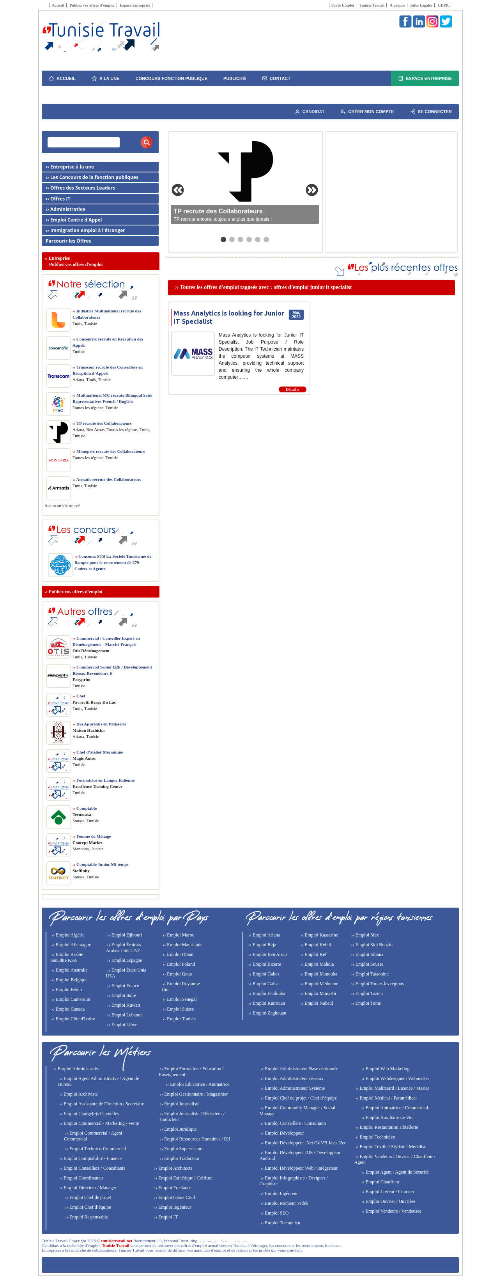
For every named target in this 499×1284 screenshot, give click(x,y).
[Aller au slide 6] (266, 239)
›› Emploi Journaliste (179, 1104)
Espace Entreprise (135, 5)
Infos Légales (421, 5)
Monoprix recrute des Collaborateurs (109, 451)
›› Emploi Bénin (66, 989)
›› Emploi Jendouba (266, 993)
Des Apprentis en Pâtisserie (99, 724)
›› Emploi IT (165, 1217)
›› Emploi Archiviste (78, 1094)
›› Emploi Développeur (281, 1133)
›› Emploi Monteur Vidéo (283, 1203)
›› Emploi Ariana (263, 935)
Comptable (85, 808)
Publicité (234, 78)
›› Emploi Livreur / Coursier (387, 1191)
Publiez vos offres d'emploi (75, 591)
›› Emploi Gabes (263, 974)
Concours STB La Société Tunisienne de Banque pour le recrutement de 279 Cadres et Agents (112, 562)
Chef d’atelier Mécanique (98, 752)
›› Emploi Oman (177, 954)
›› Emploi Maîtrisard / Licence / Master (391, 1088)
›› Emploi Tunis (365, 1003)
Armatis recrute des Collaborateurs (107, 479)
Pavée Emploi (342, 5)
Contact (276, 78)
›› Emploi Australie (69, 970)
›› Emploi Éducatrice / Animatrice (197, 1084)
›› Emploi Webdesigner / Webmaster (394, 1078)
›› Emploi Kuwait (123, 1005)
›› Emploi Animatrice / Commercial (394, 1107)
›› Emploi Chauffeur (380, 1182)
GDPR (443, 5)
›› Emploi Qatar (176, 974)
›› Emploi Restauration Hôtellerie (386, 1127)
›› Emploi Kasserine (318, 935)
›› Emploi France (122, 985)
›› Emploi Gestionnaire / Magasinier (193, 1094)
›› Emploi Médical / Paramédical (385, 1098)
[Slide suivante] (312, 190)
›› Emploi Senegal (178, 999)
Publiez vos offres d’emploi (91, 5)
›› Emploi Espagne (124, 960)
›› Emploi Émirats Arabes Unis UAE (123, 947)
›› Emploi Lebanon (124, 1015)
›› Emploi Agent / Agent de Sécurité (394, 1172)
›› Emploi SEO (273, 1213)
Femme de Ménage (92, 836)
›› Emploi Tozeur (366, 993)
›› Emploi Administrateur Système (292, 1088)
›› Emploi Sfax (364, 935)
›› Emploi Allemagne (70, 944)
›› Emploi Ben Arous (267, 954)
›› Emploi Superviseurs (181, 1148)
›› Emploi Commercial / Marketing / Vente (98, 1123)
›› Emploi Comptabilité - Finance (90, 1158)
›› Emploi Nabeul (316, 1003)
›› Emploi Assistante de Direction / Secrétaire (101, 1104)
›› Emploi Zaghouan (266, 1013)
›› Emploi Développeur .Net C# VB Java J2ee (302, 1143)
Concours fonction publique (171, 78)
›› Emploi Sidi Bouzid (371, 944)
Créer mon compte (367, 111)
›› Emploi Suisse (177, 1009)
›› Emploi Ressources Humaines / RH (194, 1139)
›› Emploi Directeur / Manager (87, 1187)
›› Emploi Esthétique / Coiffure (182, 1178)
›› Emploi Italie (121, 995)
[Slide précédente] (178, 190)
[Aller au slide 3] (240, 239)
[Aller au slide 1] (223, 239)
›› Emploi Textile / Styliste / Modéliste (391, 1146)
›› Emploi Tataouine (369, 974)
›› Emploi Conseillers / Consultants (91, 1168)
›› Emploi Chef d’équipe (87, 1207)
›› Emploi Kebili (315, 944)
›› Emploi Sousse (367, 964)
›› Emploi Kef (312, 954)
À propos (397, 5)
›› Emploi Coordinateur (80, 1178)
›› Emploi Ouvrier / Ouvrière (388, 1201)
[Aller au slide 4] (249, 239)
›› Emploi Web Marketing (385, 1068)
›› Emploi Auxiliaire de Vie (386, 1117)
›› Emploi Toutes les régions (377, 983)
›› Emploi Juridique (177, 1129)
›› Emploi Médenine (318, 983)
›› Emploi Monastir (317, 993)
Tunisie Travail (371, 5)
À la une (106, 78)
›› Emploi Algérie (67, 935)
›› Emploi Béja (261, 944)
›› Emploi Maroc (177, 935)
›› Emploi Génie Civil (174, 1197)
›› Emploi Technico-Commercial (95, 1148)
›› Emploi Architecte (173, 1168)
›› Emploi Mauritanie (181, 944)
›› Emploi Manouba (318, 974)
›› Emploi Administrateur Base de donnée (298, 1068)
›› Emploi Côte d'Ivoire (72, 1019)
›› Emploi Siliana (367, 954)
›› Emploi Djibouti (124, 935)
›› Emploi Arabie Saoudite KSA (66, 957)
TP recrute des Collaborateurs (102, 423)
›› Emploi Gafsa (262, 983)
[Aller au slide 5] (257, 239)
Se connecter (431, 111)
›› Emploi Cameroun (70, 999)
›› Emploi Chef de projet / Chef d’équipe (298, 1098)
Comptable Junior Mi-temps (101, 864)
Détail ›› (292, 389)
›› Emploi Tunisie (178, 1019)
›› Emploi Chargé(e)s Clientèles (88, 1113)
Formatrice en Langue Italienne (103, 780)
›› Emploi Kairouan (266, 1003)
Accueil (58, 5)
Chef (79, 695)
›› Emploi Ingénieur (172, 1207)
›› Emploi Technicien (279, 1222)
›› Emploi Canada (67, 1009)
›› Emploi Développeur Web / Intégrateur (298, 1168)
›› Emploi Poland (178, 964)
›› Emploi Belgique (69, 980)
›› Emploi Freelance (172, 1187)
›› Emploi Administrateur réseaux (291, 1078)
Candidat (310, 111)
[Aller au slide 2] (232, 239)
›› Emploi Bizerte (264, 964)
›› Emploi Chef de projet (87, 1197)
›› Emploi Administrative (76, 1068)
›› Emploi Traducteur (179, 1158)
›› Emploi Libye (121, 1024)
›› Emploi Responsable (86, 1217)
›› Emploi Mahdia (316, 964)
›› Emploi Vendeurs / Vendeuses (390, 1211)
